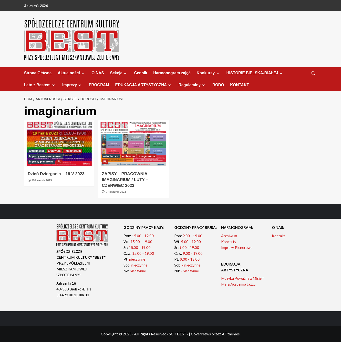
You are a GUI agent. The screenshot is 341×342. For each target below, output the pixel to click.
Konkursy (208, 73)
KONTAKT (239, 85)
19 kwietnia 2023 (42, 180)
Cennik (140, 73)
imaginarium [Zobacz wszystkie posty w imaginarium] (73, 150)
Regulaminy (192, 85)
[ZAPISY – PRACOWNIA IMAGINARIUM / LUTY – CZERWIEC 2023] (133, 144)
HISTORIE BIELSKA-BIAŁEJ (255, 73)
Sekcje (119, 73)
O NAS (98, 73)
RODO (218, 85)
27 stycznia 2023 (116, 191)
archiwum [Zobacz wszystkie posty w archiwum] (54, 150)
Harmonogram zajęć (172, 73)
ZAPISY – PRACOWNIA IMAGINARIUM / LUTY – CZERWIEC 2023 (125, 179)
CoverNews (201, 333)
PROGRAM (99, 85)
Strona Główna (38, 73)
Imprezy (72, 85)
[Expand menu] (82, 73)
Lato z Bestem (40, 85)
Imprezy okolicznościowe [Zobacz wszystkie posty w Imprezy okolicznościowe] (45, 156)
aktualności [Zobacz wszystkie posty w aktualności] (36, 150)
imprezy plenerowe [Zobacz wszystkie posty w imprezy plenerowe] (41, 161)
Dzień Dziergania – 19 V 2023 (56, 173)
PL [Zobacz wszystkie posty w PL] (59, 161)
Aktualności (71, 73)
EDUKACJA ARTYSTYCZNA (143, 85)
